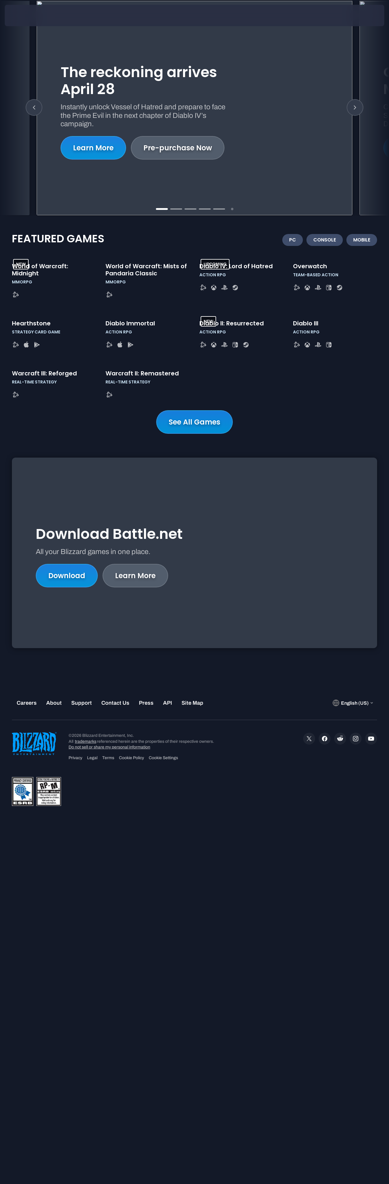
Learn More (93, 152)
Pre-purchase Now (177, 152)
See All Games (194, 758)
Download (66, 916)
